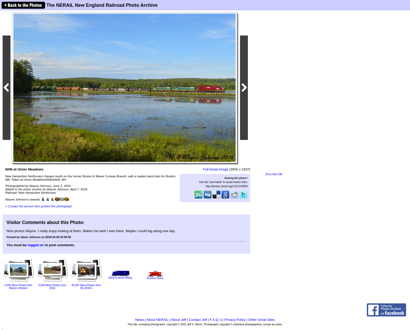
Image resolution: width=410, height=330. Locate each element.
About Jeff (178, 320)
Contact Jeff (198, 320)
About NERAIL (157, 320)
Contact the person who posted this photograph (40, 206)
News (139, 320)
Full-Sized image (215, 169)
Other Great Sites (261, 320)
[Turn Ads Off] (273, 174)
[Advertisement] (274, 92)
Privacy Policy (235, 320)
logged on (36, 245)
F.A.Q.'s (215, 320)
